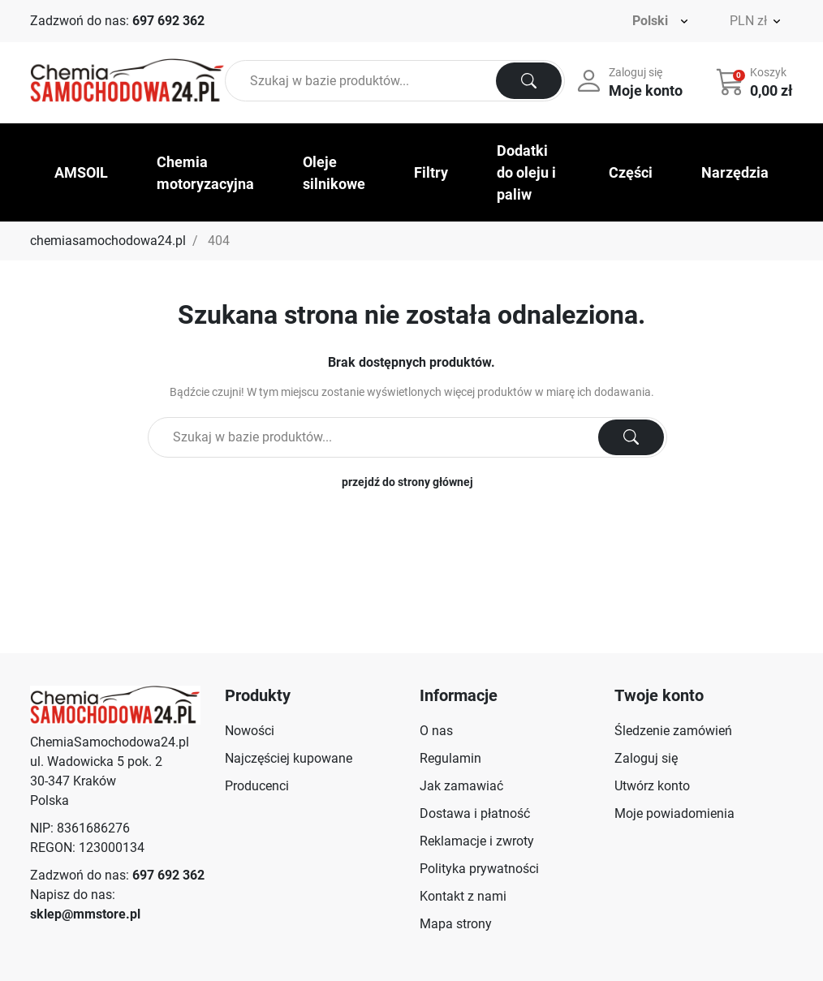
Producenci (257, 786)
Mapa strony (456, 924)
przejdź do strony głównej (407, 481)
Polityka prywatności (479, 868)
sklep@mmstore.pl (85, 914)
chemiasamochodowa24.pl (108, 240)
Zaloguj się (646, 758)
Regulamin (450, 758)
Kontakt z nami (463, 896)
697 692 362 (168, 20)
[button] (756, 81)
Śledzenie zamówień (673, 730)
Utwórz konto (652, 786)
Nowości (249, 730)
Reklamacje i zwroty (477, 841)
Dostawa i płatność (475, 813)
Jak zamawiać (461, 786)
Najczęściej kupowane (288, 758)
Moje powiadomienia (674, 813)
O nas (436, 730)
